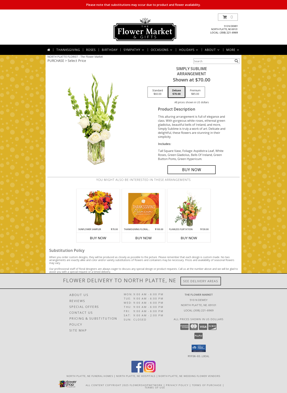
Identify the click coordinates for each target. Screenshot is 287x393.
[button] (228, 17)
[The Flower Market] (144, 29)
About (212, 50)
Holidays (189, 50)
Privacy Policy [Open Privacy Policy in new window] (177, 385)
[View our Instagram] (150, 371)
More (233, 50)
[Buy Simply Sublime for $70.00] (191, 169)
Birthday (110, 50)
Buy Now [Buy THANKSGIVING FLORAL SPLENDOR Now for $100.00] (143, 238)
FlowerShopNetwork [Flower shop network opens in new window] (146, 385)
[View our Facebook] (137, 371)
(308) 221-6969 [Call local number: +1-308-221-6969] (229, 32)
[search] (236, 61)
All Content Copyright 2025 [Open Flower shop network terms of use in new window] (107, 385)
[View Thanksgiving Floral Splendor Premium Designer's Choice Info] (143, 208)
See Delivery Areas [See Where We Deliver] (200, 281)
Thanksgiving (68, 50)
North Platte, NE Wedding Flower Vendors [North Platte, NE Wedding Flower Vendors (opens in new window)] (189, 375)
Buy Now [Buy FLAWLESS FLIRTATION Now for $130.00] (189, 238)
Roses (91, 50)
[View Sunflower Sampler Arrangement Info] (98, 208)
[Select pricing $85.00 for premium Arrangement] (195, 92)
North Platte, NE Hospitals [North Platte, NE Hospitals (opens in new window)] (136, 375)
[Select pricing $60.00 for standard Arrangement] (157, 92)
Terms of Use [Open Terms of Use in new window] (155, 387)
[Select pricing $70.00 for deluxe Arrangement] (176, 92)
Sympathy (134, 50)
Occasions (162, 50)
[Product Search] (213, 61)
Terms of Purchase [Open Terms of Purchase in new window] (207, 385)
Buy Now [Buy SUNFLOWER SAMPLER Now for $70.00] (98, 238)
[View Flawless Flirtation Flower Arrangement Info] (189, 208)
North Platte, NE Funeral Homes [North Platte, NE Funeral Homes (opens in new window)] (90, 375)
